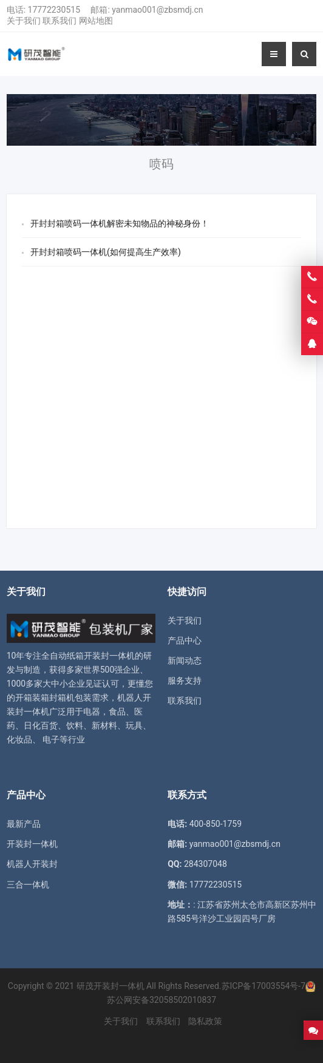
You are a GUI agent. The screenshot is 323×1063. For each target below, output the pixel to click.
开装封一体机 (32, 844)
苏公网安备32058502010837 (161, 1000)
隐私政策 (205, 1021)
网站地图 (96, 20)
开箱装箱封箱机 (45, 697)
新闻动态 (185, 660)
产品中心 (185, 640)
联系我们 (59, 20)
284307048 (205, 864)
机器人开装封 (32, 864)
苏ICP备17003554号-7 (263, 986)
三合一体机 (28, 884)
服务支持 (185, 680)
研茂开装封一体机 (110, 986)
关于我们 (24, 20)
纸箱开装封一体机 (101, 656)
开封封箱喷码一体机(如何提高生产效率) (105, 252)
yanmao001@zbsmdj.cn (157, 10)
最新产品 (24, 824)
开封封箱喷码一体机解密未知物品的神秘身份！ (119, 223)
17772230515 (54, 10)
